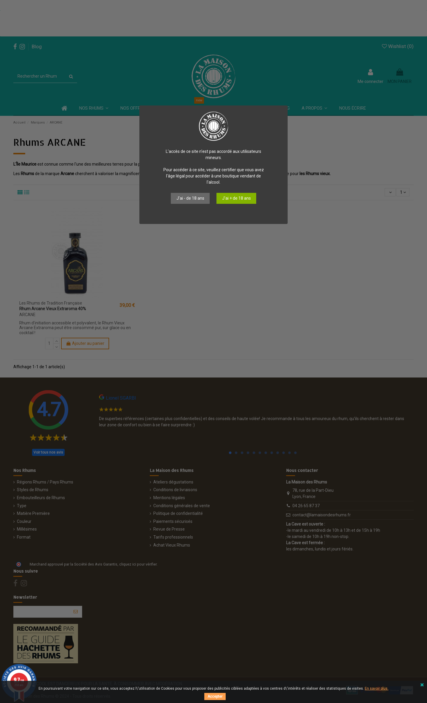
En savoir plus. (376, 688)
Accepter (215, 696)
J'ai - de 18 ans (190, 198)
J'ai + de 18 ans (236, 198)
